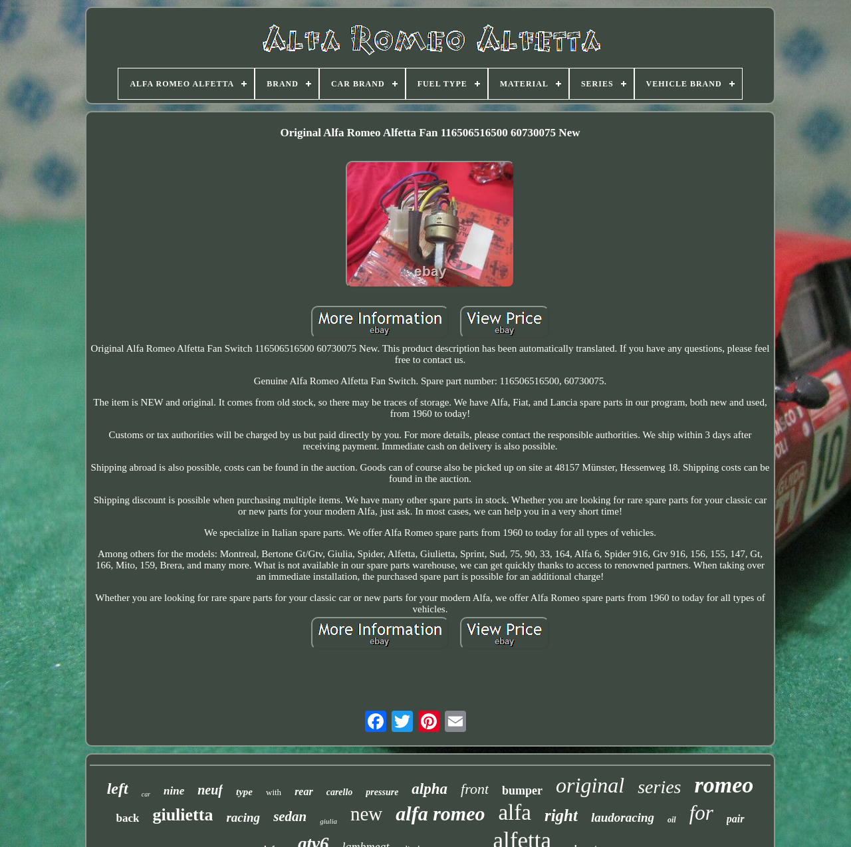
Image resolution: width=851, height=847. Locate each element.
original (590, 785)
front (475, 789)
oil (672, 819)
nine (174, 791)
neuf (210, 790)
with (273, 792)
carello (339, 792)
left (117, 788)
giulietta (182, 814)
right (561, 815)
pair (736, 818)
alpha (429, 789)
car (146, 794)
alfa (514, 812)
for (701, 812)
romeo (724, 785)
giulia (328, 821)
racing (243, 817)
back (127, 818)
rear (304, 791)
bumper (522, 790)
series (659, 787)
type (244, 791)
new (366, 813)
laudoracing (622, 817)
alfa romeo (440, 813)
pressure (382, 792)
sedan (289, 816)
